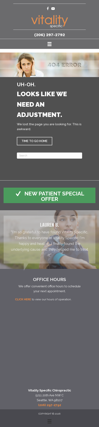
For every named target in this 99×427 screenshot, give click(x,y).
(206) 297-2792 (49, 34)
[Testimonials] (49, 239)
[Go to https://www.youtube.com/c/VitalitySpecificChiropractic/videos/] (53, 9)
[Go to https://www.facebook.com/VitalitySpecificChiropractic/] (48, 9)
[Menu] (49, 44)
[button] (34, 141)
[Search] (49, 155)
